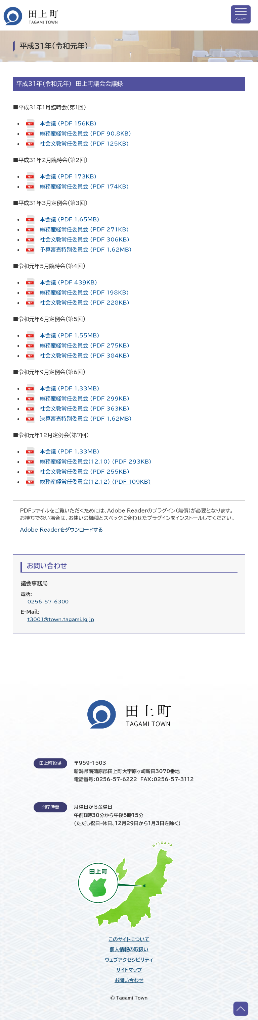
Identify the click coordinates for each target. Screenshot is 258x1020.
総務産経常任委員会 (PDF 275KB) (84, 345)
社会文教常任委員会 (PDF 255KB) (84, 471)
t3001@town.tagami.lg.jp (60, 619)
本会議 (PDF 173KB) (68, 176)
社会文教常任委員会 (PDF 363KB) (84, 408)
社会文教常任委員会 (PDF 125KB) (84, 143)
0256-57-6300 (48, 601)
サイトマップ (129, 970)
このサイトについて (129, 939)
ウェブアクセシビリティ (129, 960)
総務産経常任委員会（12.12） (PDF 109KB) (95, 481)
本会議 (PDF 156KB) (68, 123)
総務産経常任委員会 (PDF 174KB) (84, 186)
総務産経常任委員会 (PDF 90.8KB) (85, 133)
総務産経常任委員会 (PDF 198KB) (84, 292)
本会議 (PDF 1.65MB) (69, 219)
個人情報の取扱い (129, 949)
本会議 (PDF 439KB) (68, 282)
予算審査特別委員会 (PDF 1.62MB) (86, 249)
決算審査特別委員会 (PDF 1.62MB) (86, 418)
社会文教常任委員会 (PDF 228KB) (84, 302)
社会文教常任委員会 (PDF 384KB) (84, 355)
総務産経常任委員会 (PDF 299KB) (84, 398)
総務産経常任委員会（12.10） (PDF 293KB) (95, 461)
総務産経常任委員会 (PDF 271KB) (84, 229)
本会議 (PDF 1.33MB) (69, 388)
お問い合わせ (129, 980)
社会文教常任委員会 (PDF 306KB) (84, 239)
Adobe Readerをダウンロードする (61, 529)
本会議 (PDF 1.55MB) (69, 335)
